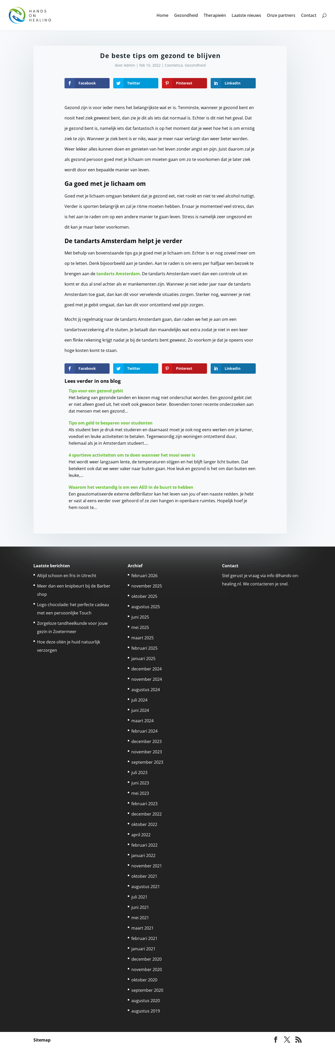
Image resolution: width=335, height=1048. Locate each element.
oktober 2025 (144, 596)
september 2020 (147, 990)
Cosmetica (174, 65)
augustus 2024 (145, 689)
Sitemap (42, 1040)
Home (162, 15)
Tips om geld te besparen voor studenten (111, 423)
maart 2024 (142, 721)
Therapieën (215, 15)
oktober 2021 (144, 876)
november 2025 (146, 586)
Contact (308, 15)
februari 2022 (144, 845)
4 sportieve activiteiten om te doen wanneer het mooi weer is (132, 455)
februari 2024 (144, 731)
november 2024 (146, 679)
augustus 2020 (145, 1000)
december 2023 (146, 741)
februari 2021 (144, 938)
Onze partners (281, 15)
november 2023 (146, 752)
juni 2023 (140, 783)
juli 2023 (139, 772)
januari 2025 (143, 658)
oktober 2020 (144, 980)
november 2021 (146, 866)
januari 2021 (143, 949)
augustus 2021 (145, 886)
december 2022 (146, 814)
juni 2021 (140, 907)
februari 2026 (144, 575)
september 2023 (147, 762)
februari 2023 (144, 803)
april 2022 (141, 835)
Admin (129, 65)
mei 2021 (140, 917)
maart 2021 (142, 928)
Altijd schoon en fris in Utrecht (66, 575)
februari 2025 (144, 648)
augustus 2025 (145, 607)
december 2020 (146, 959)
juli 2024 (139, 700)
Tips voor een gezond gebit (96, 391)
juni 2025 (140, 617)
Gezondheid (186, 15)
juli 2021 (139, 897)
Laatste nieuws (246, 15)
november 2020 (146, 969)
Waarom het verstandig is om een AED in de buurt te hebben (131, 487)
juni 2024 (140, 710)
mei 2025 (140, 627)
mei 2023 (140, 793)
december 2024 (146, 669)
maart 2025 (142, 638)
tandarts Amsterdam (118, 274)
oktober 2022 (144, 824)
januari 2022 (143, 855)
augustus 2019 (145, 1011)
